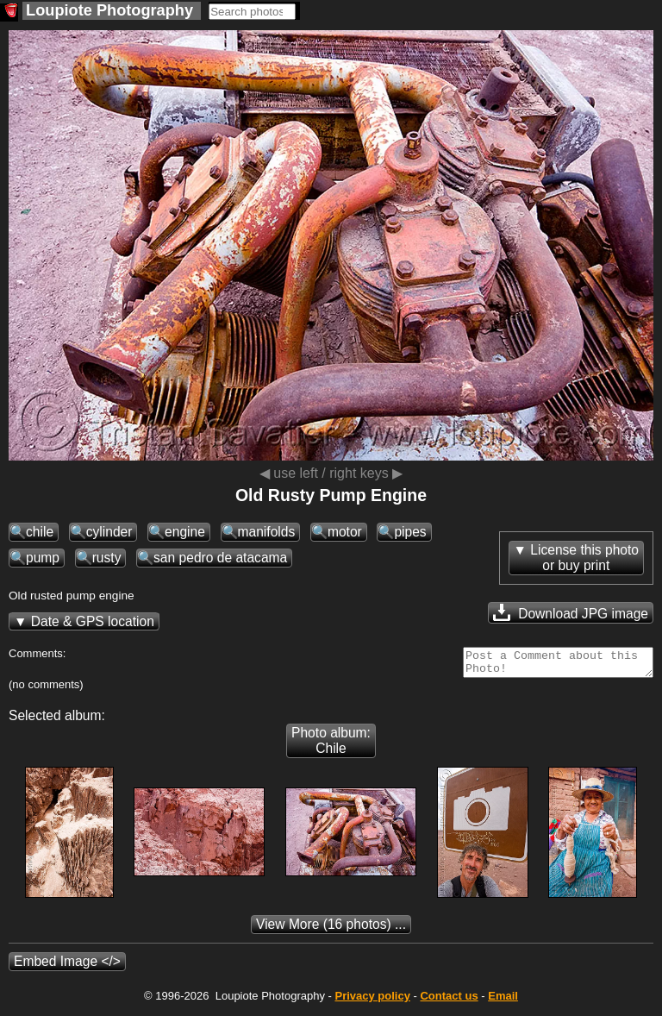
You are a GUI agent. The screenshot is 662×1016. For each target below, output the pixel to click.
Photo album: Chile (331, 746)
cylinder (109, 531)
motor (345, 531)
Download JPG (570, 612)
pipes (410, 531)
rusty (107, 557)
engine (185, 531)
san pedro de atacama (220, 557)
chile (39, 531)
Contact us (449, 1000)
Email (503, 1000)
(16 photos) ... (331, 929)
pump (42, 557)
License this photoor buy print (584, 557)
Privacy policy (371, 1000)
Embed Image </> (67, 966)
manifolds (267, 531)
